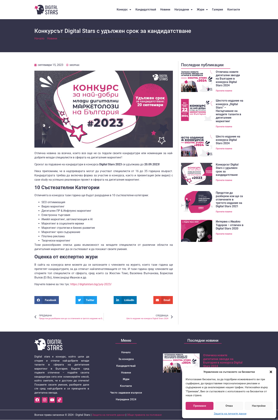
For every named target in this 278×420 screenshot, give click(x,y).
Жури (202, 9)
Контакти (233, 9)
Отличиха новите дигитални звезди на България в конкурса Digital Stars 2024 (228, 78)
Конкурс (124, 9)
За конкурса (126, 359)
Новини (165, 9)
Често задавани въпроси (126, 392)
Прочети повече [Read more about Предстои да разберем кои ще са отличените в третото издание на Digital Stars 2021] (224, 211)
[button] (271, 372)
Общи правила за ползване (144, 415)
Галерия (217, 9)
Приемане (199, 405)
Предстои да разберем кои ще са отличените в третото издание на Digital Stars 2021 (229, 199)
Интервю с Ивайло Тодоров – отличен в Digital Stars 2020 (229, 225)
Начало (39, 38)
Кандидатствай (145, 9)
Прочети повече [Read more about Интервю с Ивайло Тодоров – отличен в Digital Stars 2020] (224, 234)
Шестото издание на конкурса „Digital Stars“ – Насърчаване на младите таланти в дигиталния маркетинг (229, 111)
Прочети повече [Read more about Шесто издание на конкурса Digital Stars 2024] (224, 148)
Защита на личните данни (230, 413)
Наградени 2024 (126, 399)
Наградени (183, 9)
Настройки (259, 405)
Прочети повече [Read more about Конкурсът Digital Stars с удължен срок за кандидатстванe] (224, 180)
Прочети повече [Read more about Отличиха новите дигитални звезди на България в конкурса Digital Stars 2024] (224, 91)
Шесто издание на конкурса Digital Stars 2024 (228, 140)
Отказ (229, 405)
